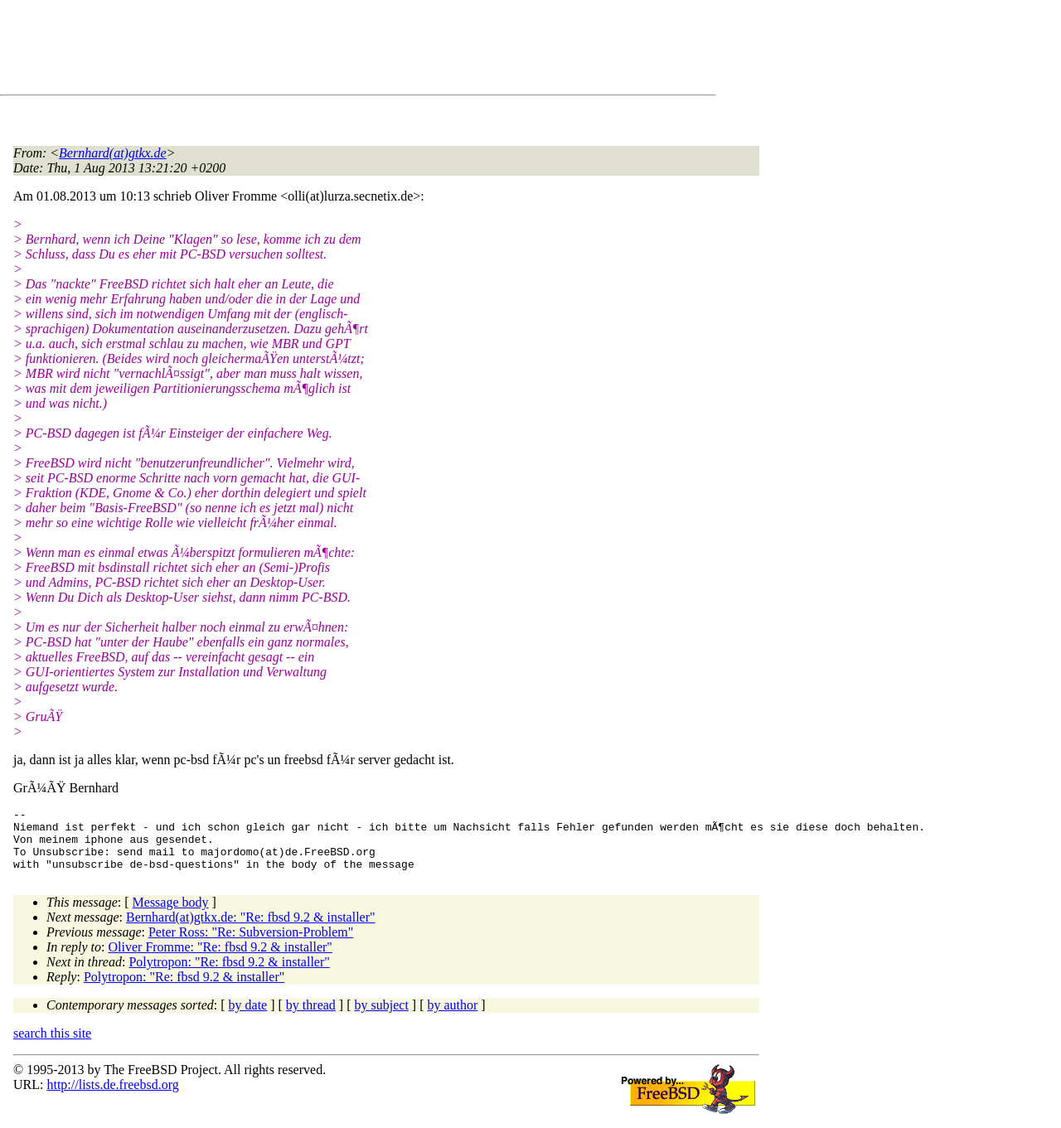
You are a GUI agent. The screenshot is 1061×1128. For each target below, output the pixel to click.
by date (248, 1017)
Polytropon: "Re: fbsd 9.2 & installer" (228, 974)
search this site (52, 1045)
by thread (311, 1017)
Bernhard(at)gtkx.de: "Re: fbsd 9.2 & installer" (250, 929)
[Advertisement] (315, 50)
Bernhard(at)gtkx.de (113, 153)
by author (452, 1017)
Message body (171, 915)
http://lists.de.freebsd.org (112, 1097)
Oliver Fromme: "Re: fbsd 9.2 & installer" (220, 959)
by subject (382, 1017)
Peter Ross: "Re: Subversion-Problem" (250, 944)
